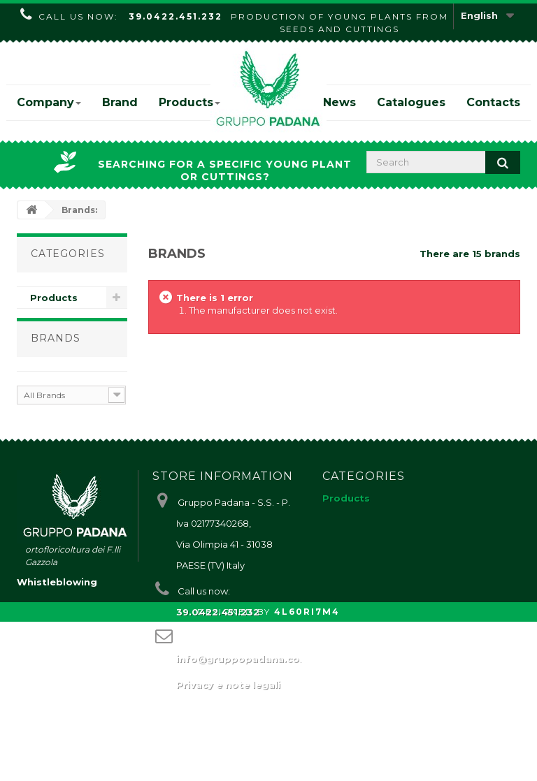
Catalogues (411, 102)
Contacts (493, 102)
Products (189, 102)
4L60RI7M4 (307, 771)
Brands (55, 350)
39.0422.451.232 (175, 16)
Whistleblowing (57, 741)
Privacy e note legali (228, 712)
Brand (120, 102)
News (339, 102)
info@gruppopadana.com (242, 686)
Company (49, 102)
